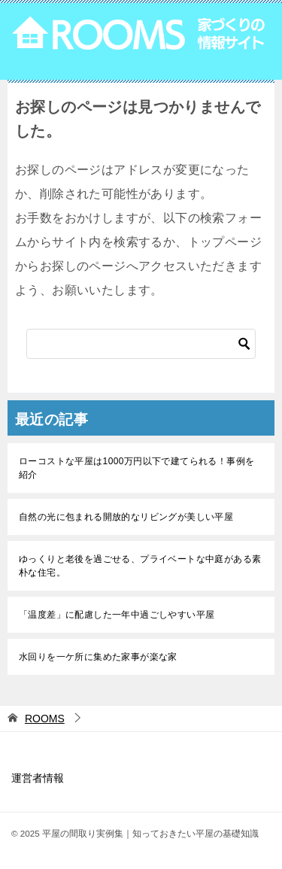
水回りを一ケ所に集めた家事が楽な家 (98, 657)
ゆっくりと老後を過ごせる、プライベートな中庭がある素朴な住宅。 (140, 566)
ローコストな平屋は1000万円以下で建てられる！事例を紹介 (137, 468)
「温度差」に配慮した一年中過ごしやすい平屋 (116, 614)
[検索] (141, 344)
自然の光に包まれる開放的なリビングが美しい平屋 (126, 517)
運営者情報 (37, 778)
